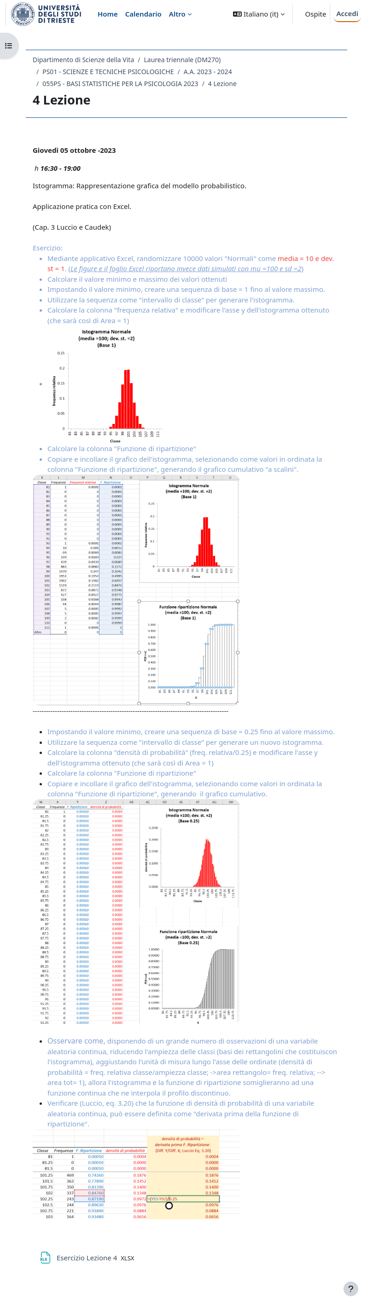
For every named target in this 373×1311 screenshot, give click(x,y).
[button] (258, 14)
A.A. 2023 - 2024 (208, 71)
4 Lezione (222, 83)
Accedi (347, 13)
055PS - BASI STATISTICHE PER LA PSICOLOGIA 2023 (120, 83)
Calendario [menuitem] (143, 13)
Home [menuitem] (108, 13)
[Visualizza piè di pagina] (351, 1289)
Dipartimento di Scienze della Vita (83, 59)
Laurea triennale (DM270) (182, 59)
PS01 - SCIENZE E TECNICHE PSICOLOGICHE (108, 71)
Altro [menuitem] (177, 13)
